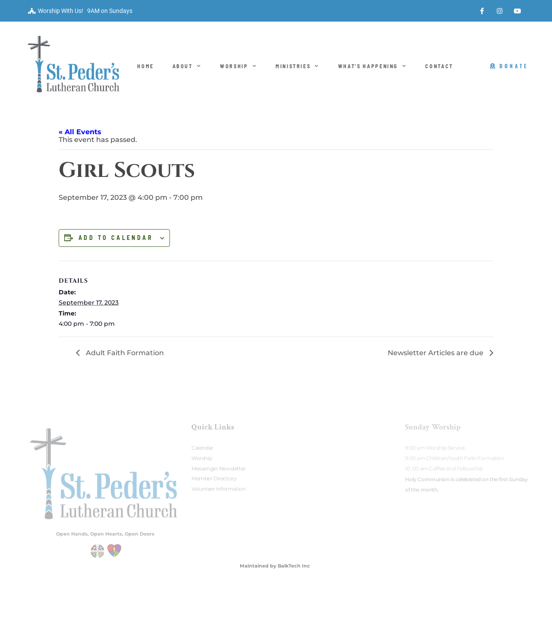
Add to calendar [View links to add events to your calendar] (115, 238)
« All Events (80, 132)
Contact (439, 66)
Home (145, 66)
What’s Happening (372, 66)
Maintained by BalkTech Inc (275, 566)
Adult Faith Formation (124, 353)
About (187, 66)
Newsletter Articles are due (436, 353)
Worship (238, 66)
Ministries (298, 66)
